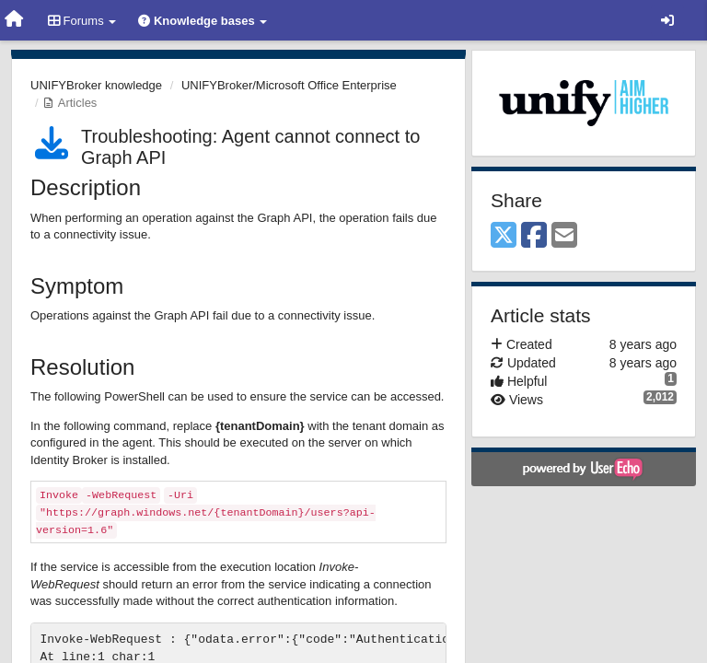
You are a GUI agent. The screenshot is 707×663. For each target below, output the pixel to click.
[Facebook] (534, 236)
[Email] (564, 236)
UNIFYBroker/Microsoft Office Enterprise (289, 85)
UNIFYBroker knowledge (96, 85)
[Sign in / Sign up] (667, 20)
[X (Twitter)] (503, 236)
